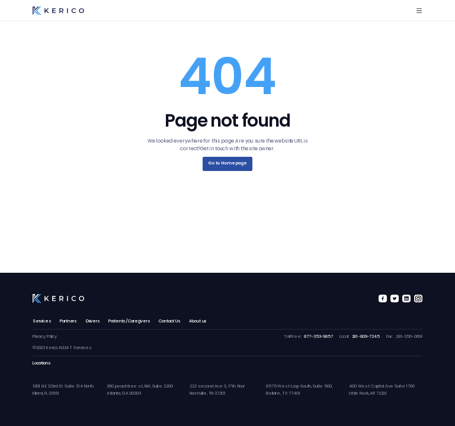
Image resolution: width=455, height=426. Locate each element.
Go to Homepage (227, 163)
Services (42, 321)
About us (198, 321)
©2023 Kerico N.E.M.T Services (62, 347)
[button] (419, 10)
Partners (68, 321)
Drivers (93, 321)
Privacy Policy (45, 336)
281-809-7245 (366, 336)
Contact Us (170, 321)
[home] (58, 11)
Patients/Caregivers (129, 321)
